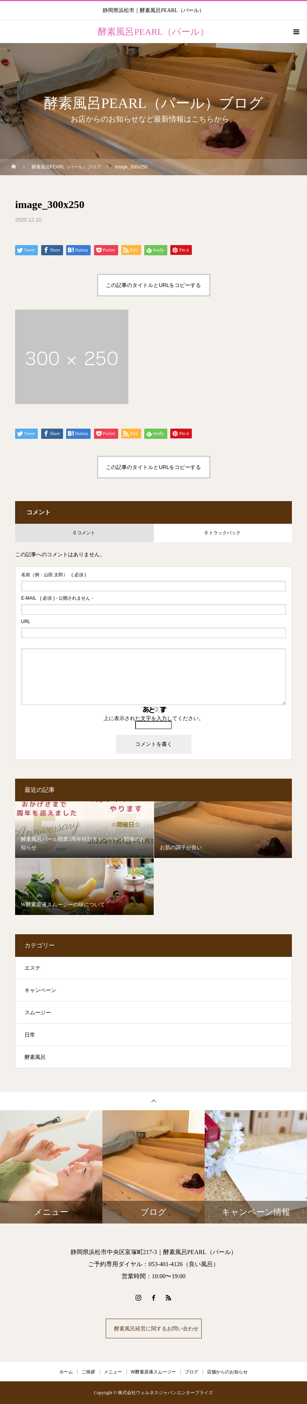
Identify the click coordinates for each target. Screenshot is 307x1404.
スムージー (38, 1012)
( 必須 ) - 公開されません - (57, 598)
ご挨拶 (88, 1372)
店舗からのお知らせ (227, 1372)
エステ (32, 968)
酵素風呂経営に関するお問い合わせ (155, 1328)
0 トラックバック (223, 532)
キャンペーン (40, 990)
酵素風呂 (35, 1057)
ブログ (191, 1372)
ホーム (66, 1372)
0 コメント (84, 532)
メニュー (113, 1372)
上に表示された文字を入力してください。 (153, 718)
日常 (30, 1035)
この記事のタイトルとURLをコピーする (153, 285)
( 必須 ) (53, 574)
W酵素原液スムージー (153, 1372)
